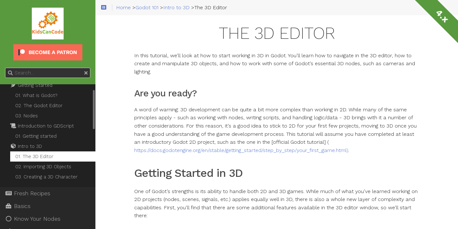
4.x (442, 15)
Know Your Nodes (32, 219)
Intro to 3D (26, 146)
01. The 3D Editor (34, 156)
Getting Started (31, 85)
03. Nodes (26, 116)
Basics (18, 206)
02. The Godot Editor (39, 105)
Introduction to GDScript (42, 126)
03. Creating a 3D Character (46, 177)
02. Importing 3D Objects (43, 167)
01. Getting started (36, 136)
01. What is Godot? (36, 95)
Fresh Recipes (27, 193)
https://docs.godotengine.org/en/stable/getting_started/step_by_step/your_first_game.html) (241, 150)
